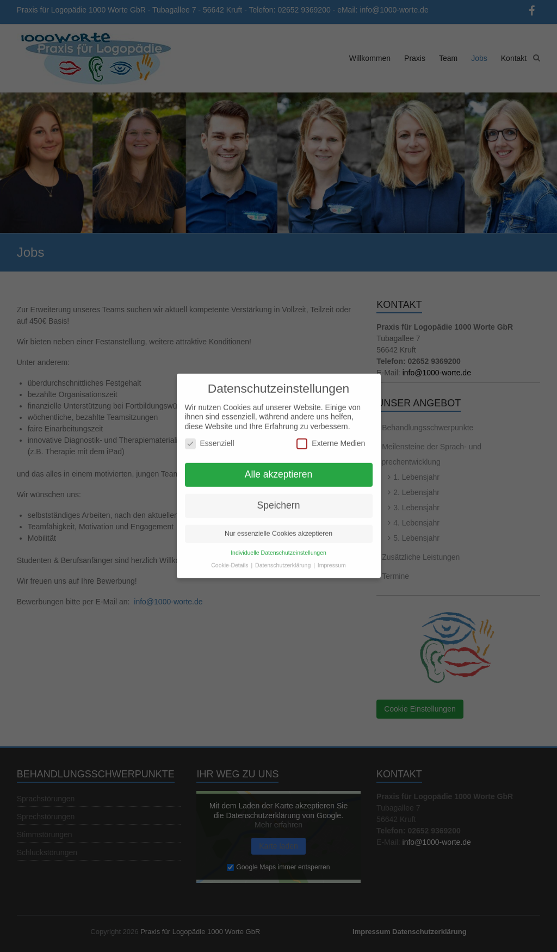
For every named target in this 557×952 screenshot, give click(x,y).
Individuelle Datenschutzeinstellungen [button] (278, 545)
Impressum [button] (332, 558)
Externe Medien (330, 437)
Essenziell (209, 437)
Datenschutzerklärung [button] (283, 558)
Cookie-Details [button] (230, 558)
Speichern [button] (278, 498)
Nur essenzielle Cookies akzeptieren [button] (278, 526)
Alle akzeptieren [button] (279, 467)
